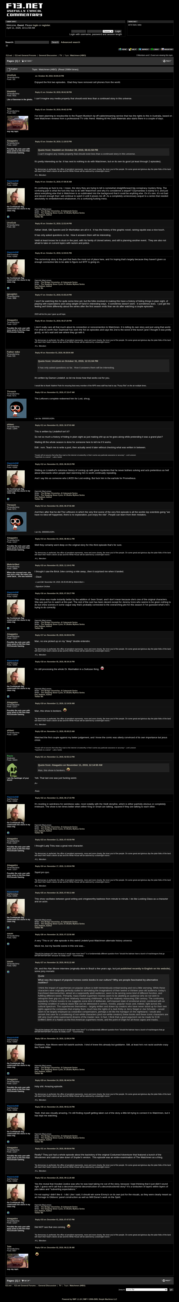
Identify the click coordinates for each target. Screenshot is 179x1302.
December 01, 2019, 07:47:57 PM (54, 1220)
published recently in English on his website (145, 968)
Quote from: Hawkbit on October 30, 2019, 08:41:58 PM (68, 150)
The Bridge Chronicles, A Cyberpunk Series (59, 211)
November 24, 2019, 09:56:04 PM (54, 1149)
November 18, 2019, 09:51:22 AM (54, 962)
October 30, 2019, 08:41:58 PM (53, 92)
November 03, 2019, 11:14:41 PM (54, 565)
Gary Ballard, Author (43, 215)
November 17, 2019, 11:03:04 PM (54, 866)
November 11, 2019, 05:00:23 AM (54, 731)
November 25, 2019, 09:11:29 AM (54, 1178)
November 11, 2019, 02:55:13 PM (54, 757)
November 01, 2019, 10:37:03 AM (54, 425)
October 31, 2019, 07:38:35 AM (53, 182)
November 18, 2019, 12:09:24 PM (54, 1039)
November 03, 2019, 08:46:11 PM (54, 539)
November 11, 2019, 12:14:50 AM (54, 703)
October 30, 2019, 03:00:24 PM (49, 76)
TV (61, 55)
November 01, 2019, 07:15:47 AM (54, 392)
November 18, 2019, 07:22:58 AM (54, 935)
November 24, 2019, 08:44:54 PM (54, 1080)
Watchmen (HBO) (78, 55)
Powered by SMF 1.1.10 (72, 1299)
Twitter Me (38, 217)
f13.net (9, 55)
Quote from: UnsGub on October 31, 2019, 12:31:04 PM (68, 361)
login (35, 25)
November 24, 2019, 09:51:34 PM (54, 1107)
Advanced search (70, 42)
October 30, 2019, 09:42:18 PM (53, 110)
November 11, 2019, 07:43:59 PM (54, 840)
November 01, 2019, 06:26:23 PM (54, 464)
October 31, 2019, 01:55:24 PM (53, 295)
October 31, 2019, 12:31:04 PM (53, 224)
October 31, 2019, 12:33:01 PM (53, 253)
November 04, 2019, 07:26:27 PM (54, 593)
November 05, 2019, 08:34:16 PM (54, 662)
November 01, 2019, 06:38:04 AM (54, 353)
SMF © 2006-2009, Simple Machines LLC (100, 1299)
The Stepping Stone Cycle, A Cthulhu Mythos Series (63, 213)
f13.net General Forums (25, 55)
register (46, 25)
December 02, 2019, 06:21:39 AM (54, 1248)
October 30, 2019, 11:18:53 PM (53, 142)
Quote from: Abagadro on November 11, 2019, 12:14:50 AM (70, 765)
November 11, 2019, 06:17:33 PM (54, 798)
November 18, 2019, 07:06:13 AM (54, 893)
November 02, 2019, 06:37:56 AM (54, 506)
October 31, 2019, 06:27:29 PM (53, 321)
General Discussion (48, 55)
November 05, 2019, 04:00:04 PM (54, 635)
